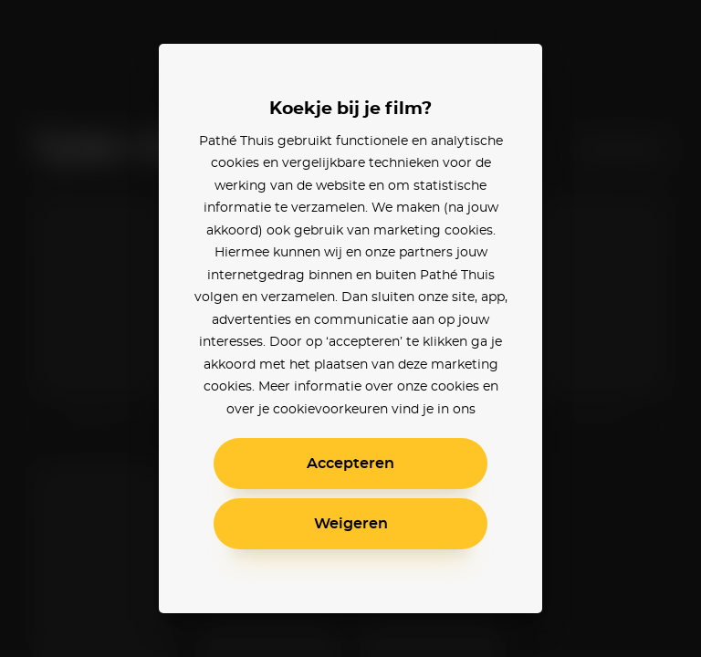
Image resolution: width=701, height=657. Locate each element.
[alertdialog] (350, 328)
